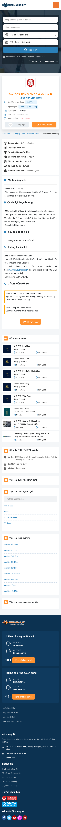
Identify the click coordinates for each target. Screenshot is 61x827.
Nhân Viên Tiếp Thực (22, 396)
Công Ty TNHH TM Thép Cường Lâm (26, 424)
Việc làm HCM (9, 708)
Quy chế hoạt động (9, 786)
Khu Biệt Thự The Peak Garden (24, 412)
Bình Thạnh (31, 102)
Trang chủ (6, 134)
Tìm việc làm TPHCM (12, 721)
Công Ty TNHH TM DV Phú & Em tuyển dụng (30, 94)
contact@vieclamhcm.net (16, 753)
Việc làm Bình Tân (11, 580)
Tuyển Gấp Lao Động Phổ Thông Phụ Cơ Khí (31, 434)
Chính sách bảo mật (10, 769)
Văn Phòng (21, 57)
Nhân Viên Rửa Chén (22, 346)
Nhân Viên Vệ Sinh (21, 409)
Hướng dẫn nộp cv (9, 777)
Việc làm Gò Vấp (10, 550)
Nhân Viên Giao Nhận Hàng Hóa (27, 421)
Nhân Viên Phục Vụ (21, 384)
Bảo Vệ (6, 512)
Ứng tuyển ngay (44, 125)
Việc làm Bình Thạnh (12, 556)
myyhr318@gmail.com (18, 270)
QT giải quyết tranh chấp (11, 773)
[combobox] (30, 35)
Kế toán (31, 57)
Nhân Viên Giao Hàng (30, 97)
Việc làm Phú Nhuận (12, 574)
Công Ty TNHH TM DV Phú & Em (26, 134)
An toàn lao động (10, 517)
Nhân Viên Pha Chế (21, 359)
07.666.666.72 (11, 758)
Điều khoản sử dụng (9, 782)
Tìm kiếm (30, 50)
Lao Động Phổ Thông (28, 107)
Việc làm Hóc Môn (11, 591)
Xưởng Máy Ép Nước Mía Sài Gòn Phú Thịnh (29, 437)
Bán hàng (7, 523)
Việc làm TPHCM (10, 712)
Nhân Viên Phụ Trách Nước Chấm (27, 371)
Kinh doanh (9, 57)
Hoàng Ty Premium (20, 349)
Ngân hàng (40, 57)
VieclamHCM (9, 717)
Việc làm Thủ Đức (11, 545)
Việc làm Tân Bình (11, 562)
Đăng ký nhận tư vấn (24, 660)
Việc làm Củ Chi (10, 585)
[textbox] (30, 35)
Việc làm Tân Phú (10, 568)
